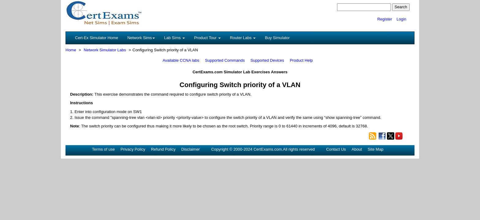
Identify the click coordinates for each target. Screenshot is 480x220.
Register (384, 19)
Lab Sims (174, 37)
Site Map (375, 149)
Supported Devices (267, 60)
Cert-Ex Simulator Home (96, 37)
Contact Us (336, 149)
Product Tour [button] (207, 37)
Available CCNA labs (181, 60)
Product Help (301, 60)
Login (401, 19)
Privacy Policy (133, 149)
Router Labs (243, 37)
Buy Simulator (277, 37)
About (356, 149)
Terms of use (103, 149)
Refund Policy (163, 149)
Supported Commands (225, 60)
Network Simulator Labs (105, 50)
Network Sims (141, 37)
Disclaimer (190, 149)
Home (71, 50)
